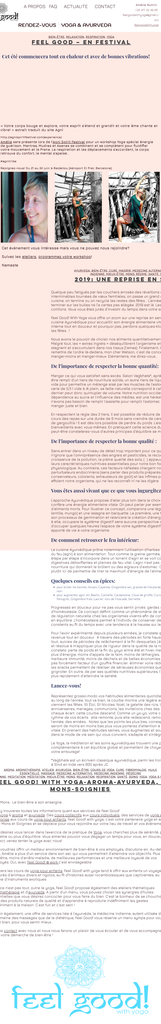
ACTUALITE (76, 6)
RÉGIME (141, 274)
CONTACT (105, 6)
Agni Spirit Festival (69, 142)
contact (10, 930)
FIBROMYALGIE (136, 770)
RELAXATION (75, 37)
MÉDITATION (36, 776)
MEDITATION (17, 776)
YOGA (110, 37)
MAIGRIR (125, 270)
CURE (113, 270)
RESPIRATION (95, 37)
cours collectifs (68, 815)
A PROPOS (35, 6)
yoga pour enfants (50, 819)
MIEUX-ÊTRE (115, 274)
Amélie (6, 142)
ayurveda (37, 815)
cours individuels (104, 815)
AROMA (9, 770)
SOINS (133, 776)
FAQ (53, 6)
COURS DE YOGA (102, 770)
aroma (17, 815)
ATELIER (48, 770)
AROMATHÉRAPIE (28, 770)
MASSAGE (48, 773)
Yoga (97, 832)
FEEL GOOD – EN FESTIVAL (81, 42)
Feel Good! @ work (43, 862)
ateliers (29, 256)
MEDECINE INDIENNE (109, 773)
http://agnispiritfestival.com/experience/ (31, 137)
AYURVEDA (82, 270)
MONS (130, 274)
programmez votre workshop (64, 256)
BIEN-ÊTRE (99, 270)
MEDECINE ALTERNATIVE (74, 773)
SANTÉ (153, 274)
